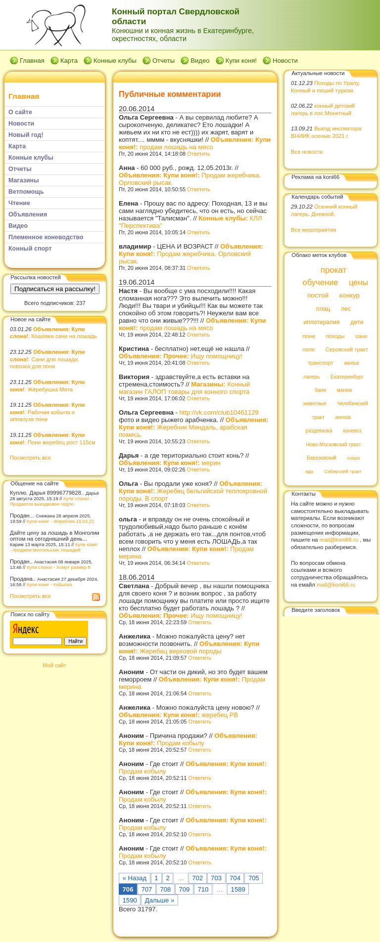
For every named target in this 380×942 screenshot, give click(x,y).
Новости (285, 60)
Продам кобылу (188, 739)
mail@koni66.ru (339, 540)
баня (320, 390)
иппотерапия (321, 322)
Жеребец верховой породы (189, 647)
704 (235, 878)
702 (197, 878)
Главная (32, 60)
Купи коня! (241, 60)
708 (165, 889)
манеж (344, 390)
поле (308, 349)
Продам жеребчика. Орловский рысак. (191, 254)
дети (356, 322)
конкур (349, 296)
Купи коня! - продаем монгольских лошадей (53, 547)
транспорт (320, 363)
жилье (351, 363)
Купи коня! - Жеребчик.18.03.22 (60, 521)
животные (315, 404)
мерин (170, 463)
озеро (353, 458)
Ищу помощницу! (180, 356)
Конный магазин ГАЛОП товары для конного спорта (184, 388)
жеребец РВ (178, 715)
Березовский (321, 458)
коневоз (352, 431)
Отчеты (163, 60)
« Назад (135, 878)
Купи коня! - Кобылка (49, 584)
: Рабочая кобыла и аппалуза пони (47, 412)
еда (309, 471)
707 (147, 889)
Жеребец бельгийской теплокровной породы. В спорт (193, 491)
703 (216, 878)
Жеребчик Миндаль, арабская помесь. (193, 427)
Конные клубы (115, 60)
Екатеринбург (347, 377)
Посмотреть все (30, 458)
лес (346, 308)
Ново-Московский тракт (333, 444)
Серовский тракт (347, 349)
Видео (199, 60)
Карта (69, 60)
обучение (320, 282)
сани (361, 336)
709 (184, 889)
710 (202, 889)
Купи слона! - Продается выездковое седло (51, 501)
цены (358, 282)
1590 (130, 900)
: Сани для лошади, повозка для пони (47, 359)
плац (323, 308)
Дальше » (159, 900)
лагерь (311, 377)
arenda (343, 417)
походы (335, 336)
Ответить (198, 154)
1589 (238, 889)
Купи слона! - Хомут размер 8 (59, 567)
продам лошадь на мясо (195, 143)
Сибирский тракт (343, 471)
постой (318, 296)
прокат (334, 270)
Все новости (307, 152)
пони (308, 336)
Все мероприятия (313, 230)
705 (253, 878)
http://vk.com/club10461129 (219, 412)
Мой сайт (54, 665)
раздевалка (319, 431)
